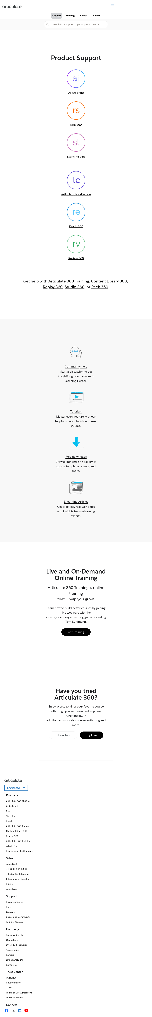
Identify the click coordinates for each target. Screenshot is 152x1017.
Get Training (76, 632)
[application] (143, 1008)
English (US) (17, 788)
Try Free (91, 735)
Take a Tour (63, 735)
